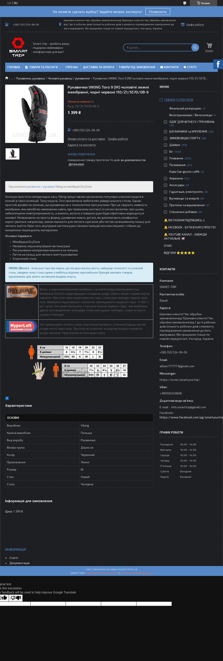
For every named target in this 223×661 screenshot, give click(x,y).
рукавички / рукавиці (41, 186)
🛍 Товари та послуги (41, 67)
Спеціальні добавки (183, 211)
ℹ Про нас (71, 67)
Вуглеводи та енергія (184, 198)
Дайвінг (175, 145)
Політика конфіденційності (136, 572)
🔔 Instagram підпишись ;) (184, 220)
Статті (13, 558)
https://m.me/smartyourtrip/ (180, 379)
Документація (19, 563)
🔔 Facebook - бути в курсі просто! (190, 227)
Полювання (177, 165)
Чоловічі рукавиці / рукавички (69, 78)
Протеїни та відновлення (186, 205)
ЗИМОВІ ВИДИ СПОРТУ (184, 138)
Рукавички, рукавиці (30, 78)
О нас (168, 245)
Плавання (176, 158)
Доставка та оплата (98, 67)
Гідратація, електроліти (186, 191)
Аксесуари (176, 185)
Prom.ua (132, 569)
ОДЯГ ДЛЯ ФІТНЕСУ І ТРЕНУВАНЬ (192, 121)
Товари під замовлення (137, 67)
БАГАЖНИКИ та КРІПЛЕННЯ (188, 131)
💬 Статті (190, 67)
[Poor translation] (16, 598)
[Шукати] (195, 47)
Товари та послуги (178, 99)
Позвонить (158, 11)
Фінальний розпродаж (185, 108)
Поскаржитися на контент (102, 572)
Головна (13, 67)
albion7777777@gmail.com (177, 366)
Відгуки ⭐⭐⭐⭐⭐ (179, 253)
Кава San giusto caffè (184, 171)
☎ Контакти (169, 67)
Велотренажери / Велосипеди (190, 115)
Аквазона (176, 178)
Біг (171, 151)
